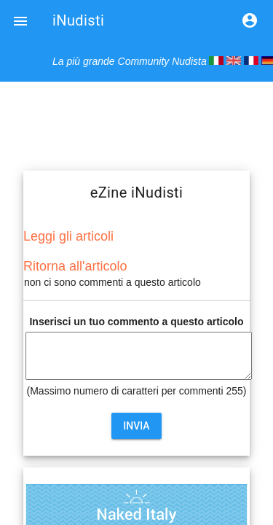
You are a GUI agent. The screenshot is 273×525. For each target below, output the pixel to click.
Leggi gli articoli (68, 236)
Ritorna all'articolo (75, 266)
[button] (20, 20)
